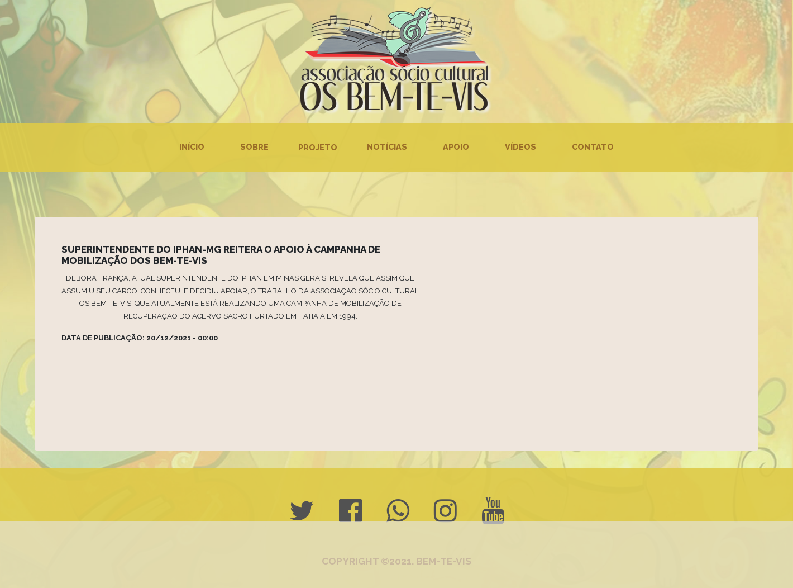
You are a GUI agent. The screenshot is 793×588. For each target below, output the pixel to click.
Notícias (387, 146)
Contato (593, 146)
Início (191, 146)
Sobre (254, 146)
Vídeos (520, 146)
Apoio (456, 146)
